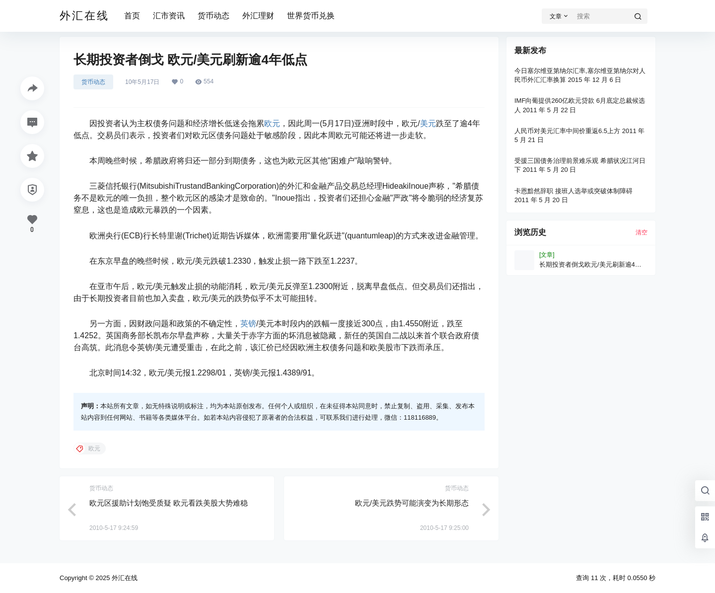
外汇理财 (258, 15)
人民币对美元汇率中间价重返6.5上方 (567, 131)
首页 (132, 15)
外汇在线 (124, 578)
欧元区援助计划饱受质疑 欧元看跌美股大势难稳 (168, 503)
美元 (428, 123)
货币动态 (213, 15)
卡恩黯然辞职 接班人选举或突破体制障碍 (573, 191)
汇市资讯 (169, 15)
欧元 (272, 123)
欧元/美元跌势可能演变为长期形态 (412, 503)
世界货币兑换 (311, 15)
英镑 (248, 323)
